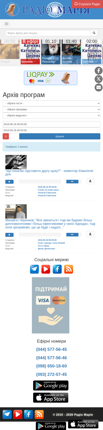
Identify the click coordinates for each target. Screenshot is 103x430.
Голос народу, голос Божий (51, 243)
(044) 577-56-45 (51, 349)
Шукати (60, 136)
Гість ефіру (43, 246)
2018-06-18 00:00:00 (47, 187)
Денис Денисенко (46, 249)
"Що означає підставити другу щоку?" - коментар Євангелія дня (49, 172)
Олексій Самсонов (47, 193)
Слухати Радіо (87, 4)
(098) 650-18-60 (51, 366)
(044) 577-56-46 (51, 357)
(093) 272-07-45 (51, 374)
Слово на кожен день (48, 190)
